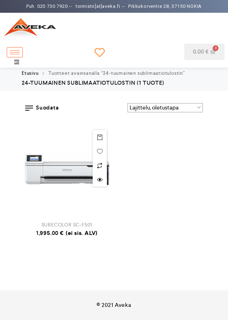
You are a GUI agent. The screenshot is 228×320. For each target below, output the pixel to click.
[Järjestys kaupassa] (165, 107)
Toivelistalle (100, 151)
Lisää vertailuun (100, 165)
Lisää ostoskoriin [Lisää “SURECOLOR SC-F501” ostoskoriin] (100, 137)
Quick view (100, 180)
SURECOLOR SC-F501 (67, 224)
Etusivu (30, 73)
